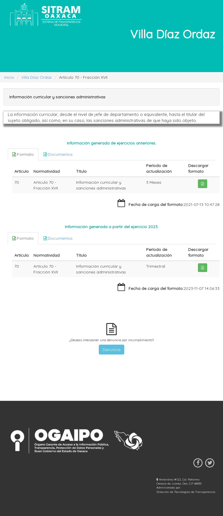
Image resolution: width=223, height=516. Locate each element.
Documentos (58, 154)
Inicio (9, 77)
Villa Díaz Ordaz (36, 77)
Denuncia (111, 349)
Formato (23, 154)
